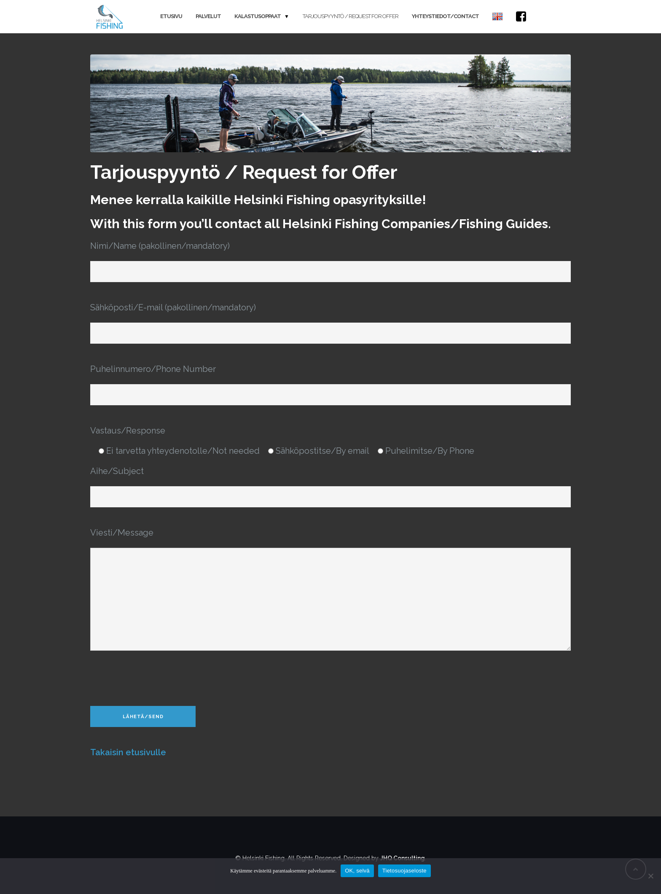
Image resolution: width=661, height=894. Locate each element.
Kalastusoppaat (257, 16)
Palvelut (208, 16)
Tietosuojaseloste (404, 870)
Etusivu (171, 16)
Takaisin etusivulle (128, 752)
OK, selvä (357, 870)
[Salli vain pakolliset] (650, 876)
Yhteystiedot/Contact (445, 16)
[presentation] (154, 679)
